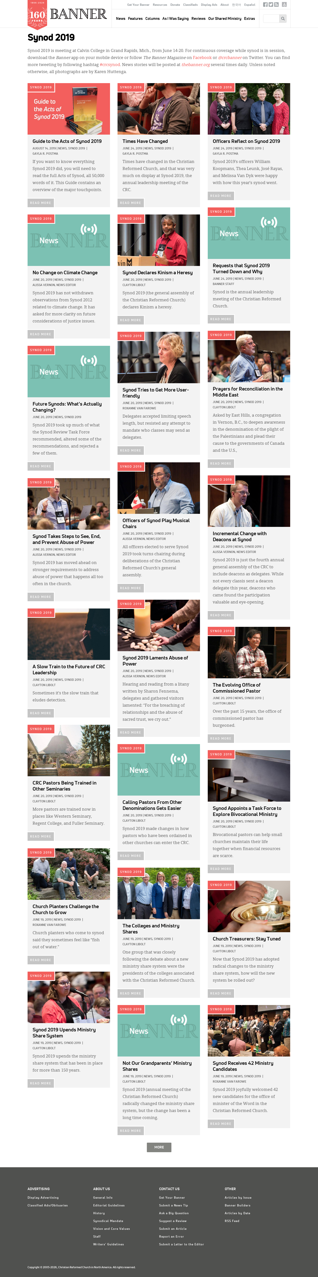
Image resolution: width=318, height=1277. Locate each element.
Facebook (265, 6)
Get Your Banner (138, 5)
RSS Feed (232, 1221)
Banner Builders (238, 1205)
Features (135, 19)
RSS (276, 6)
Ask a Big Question (174, 1213)
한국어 (236, 5)
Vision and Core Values (111, 1229)
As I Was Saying (175, 19)
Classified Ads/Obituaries (48, 1205)
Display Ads (209, 5)
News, (62, 148)
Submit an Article (173, 1229)
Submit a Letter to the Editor (181, 1244)
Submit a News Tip (173, 1205)
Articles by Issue (238, 1197)
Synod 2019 (41, 87)
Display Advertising (43, 1197)
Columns (152, 19)
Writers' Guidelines (108, 1244)
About (225, 5)
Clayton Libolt (134, 285)
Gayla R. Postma (45, 153)
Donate (175, 5)
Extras (249, 19)
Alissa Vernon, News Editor (54, 285)
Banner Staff (223, 284)
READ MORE (40, 203)
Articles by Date (237, 1213)
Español (249, 5)
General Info (103, 1197)
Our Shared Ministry (224, 19)
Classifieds (190, 5)
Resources (160, 5)
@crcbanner (230, 58)
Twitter (271, 6)
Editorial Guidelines (109, 1205)
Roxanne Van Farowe (139, 408)
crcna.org (284, 4)
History (99, 1213)
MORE (159, 1147)
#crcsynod (110, 65)
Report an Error (171, 1236)
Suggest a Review (173, 1221)
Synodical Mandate (108, 1221)
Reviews (198, 19)
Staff (97, 1236)
